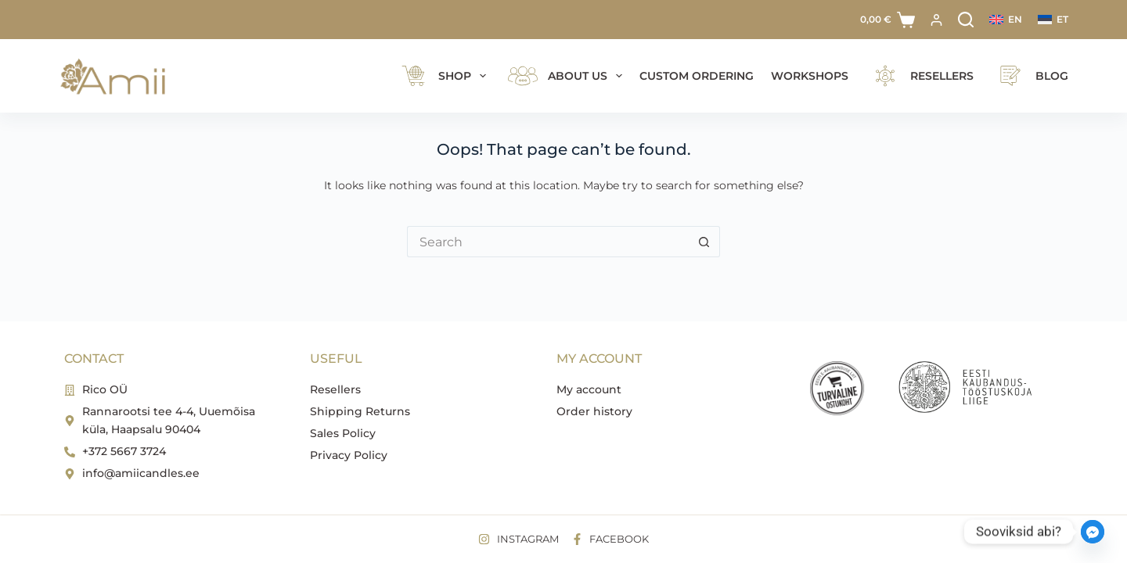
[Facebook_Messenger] (1092, 531)
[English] (1005, 19)
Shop (443, 75)
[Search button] (704, 241)
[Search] (966, 19)
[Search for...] (548, 241)
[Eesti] (1053, 19)
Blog (1029, 75)
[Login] (936, 20)
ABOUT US (565, 75)
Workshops (809, 76)
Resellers (920, 75)
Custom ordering (696, 76)
